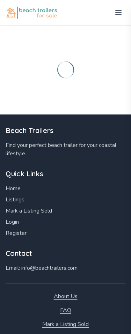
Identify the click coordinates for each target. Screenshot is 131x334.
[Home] (32, 12)
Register (16, 233)
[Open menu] (118, 13)
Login (12, 222)
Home (13, 188)
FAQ (65, 310)
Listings (15, 199)
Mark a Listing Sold (29, 211)
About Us (66, 296)
